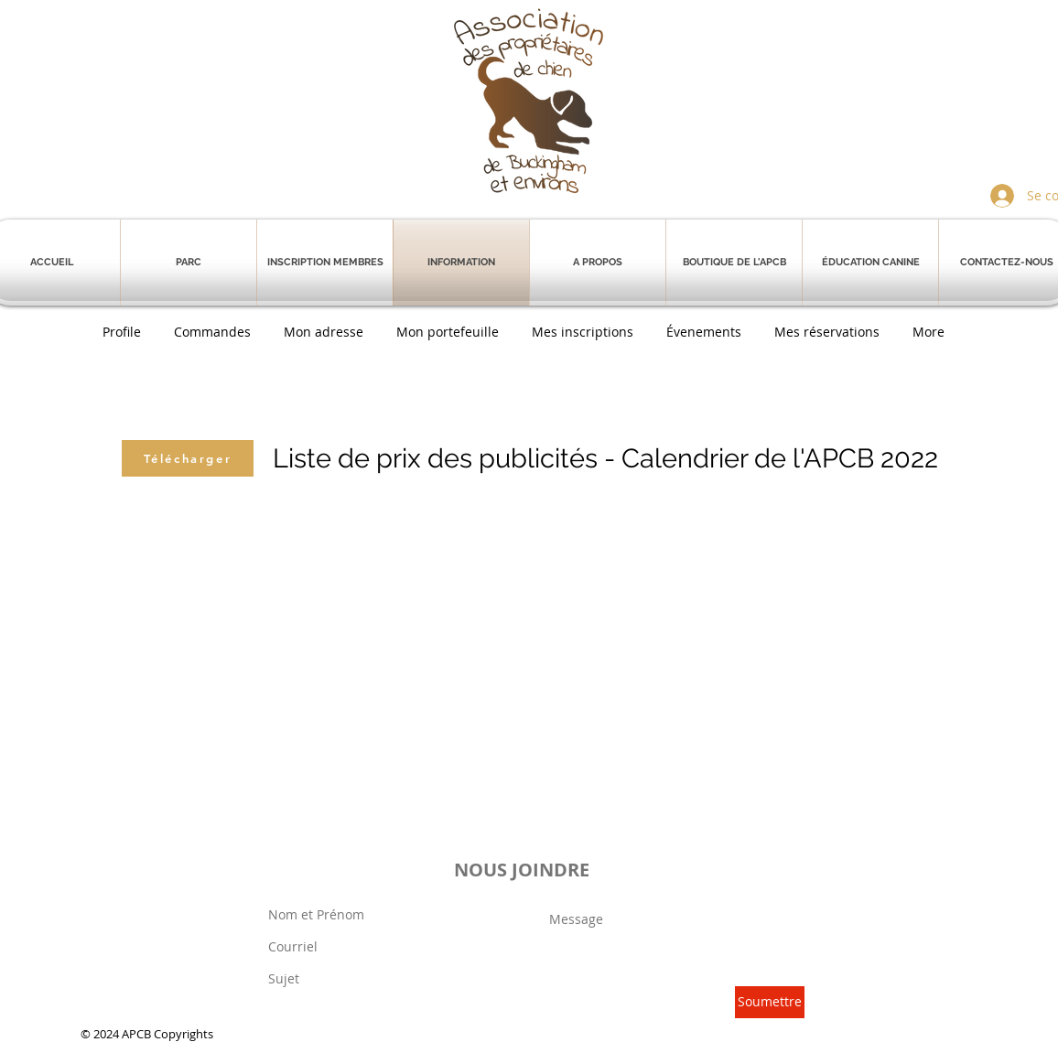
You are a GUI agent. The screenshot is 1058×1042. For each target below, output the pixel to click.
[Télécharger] (188, 458)
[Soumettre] (769, 1002)
